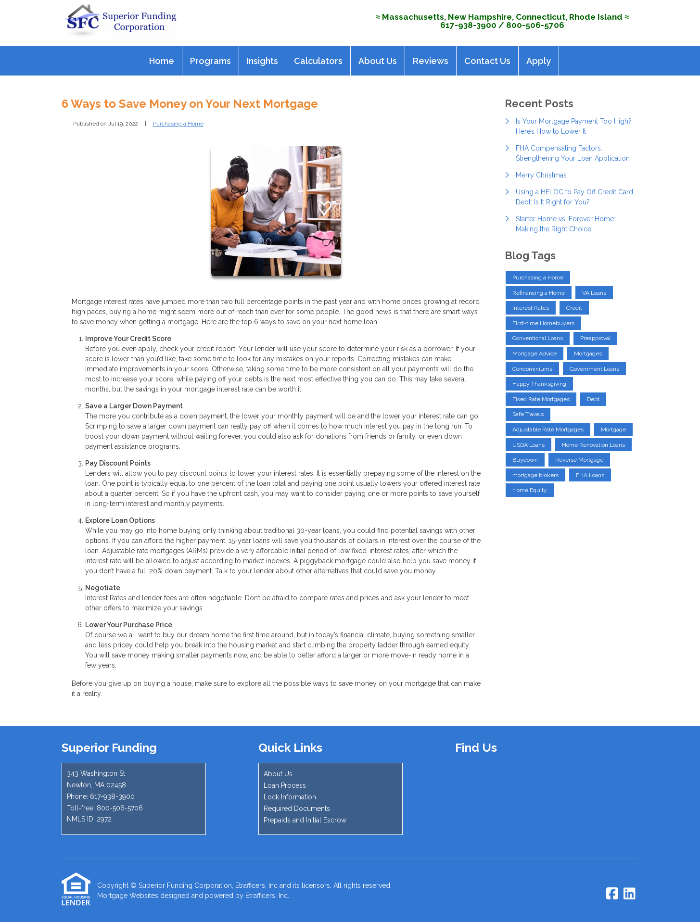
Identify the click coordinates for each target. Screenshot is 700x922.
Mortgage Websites (127, 895)
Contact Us (487, 61)
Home (161, 61)
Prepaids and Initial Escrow (305, 820)
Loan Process (285, 785)
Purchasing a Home (178, 123)
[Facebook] (612, 894)
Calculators (318, 61)
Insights (262, 61)
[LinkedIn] (630, 894)
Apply (538, 61)
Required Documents (297, 808)
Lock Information (290, 797)
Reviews (430, 61)
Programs (210, 61)
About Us (377, 61)
